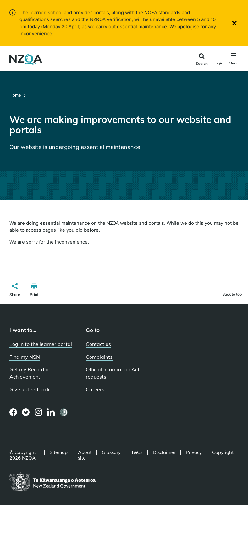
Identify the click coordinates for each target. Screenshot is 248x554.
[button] (14, 290)
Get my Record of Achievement (29, 373)
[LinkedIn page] (51, 412)
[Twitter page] (26, 412)
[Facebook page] (13, 412)
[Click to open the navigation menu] (234, 60)
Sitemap (59, 452)
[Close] (234, 23)
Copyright (223, 452)
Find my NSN (24, 357)
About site (84, 455)
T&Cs (136, 452)
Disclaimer (164, 452)
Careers (95, 389)
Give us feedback (29, 389)
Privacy (194, 452)
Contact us (98, 344)
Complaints (99, 357)
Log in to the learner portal (40, 344)
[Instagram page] (38, 412)
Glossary (111, 452)
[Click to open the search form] (202, 60)
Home (15, 94)
